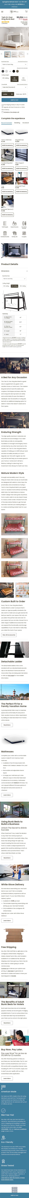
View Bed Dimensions (22, 61)
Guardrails (14, 84)
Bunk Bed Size (14, 61)
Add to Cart (14, 100)
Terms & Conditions (20, 1129)
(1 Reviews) (5, 23)
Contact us (4, 968)
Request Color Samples (22, 68)
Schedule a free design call (11, 112)
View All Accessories (8, 635)
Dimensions (5, 271)
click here (11, 971)
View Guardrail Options (22, 84)
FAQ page (11, 675)
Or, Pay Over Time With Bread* (24, 23)
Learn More (7, 795)
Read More (7, 725)
